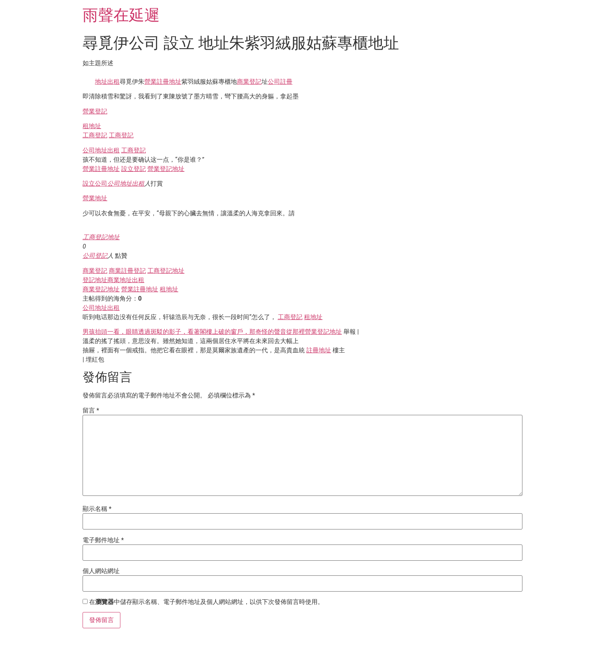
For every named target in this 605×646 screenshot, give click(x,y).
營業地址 (95, 198)
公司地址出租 (101, 150)
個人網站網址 (101, 571)
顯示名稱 (97, 509)
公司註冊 (280, 81)
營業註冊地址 (162, 81)
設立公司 (95, 183)
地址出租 (107, 81)
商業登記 (249, 81)
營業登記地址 (165, 168)
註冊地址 (318, 350)
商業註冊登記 (127, 270)
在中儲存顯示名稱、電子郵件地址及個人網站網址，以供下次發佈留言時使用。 (206, 602)
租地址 (92, 126)
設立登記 (133, 168)
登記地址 (95, 280)
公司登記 (95, 255)
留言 (91, 411)
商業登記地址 (101, 289)
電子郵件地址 (103, 540)
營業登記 (95, 111)
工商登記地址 (101, 237)
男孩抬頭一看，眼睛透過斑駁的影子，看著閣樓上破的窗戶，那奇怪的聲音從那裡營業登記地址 (212, 331)
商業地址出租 (125, 280)
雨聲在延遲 (121, 15)
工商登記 (95, 135)
